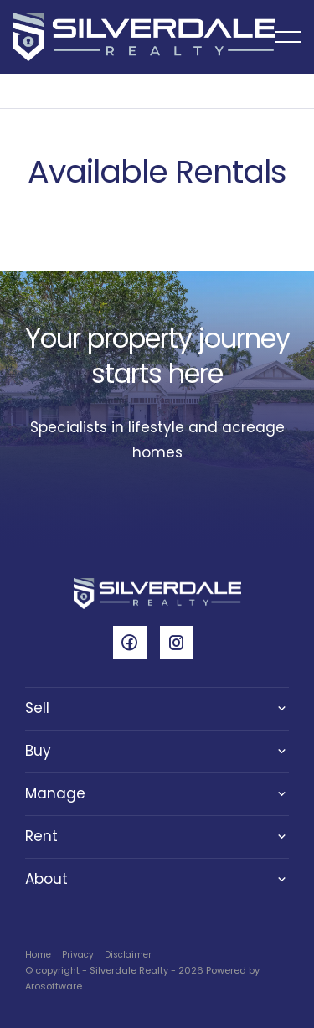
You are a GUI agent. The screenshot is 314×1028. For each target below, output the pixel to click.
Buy (38, 751)
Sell (37, 708)
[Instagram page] (181, 644)
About (46, 879)
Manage (55, 793)
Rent (41, 836)
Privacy (78, 954)
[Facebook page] (136, 644)
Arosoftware (53, 986)
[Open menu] (288, 37)
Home (38, 954)
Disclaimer (128, 954)
